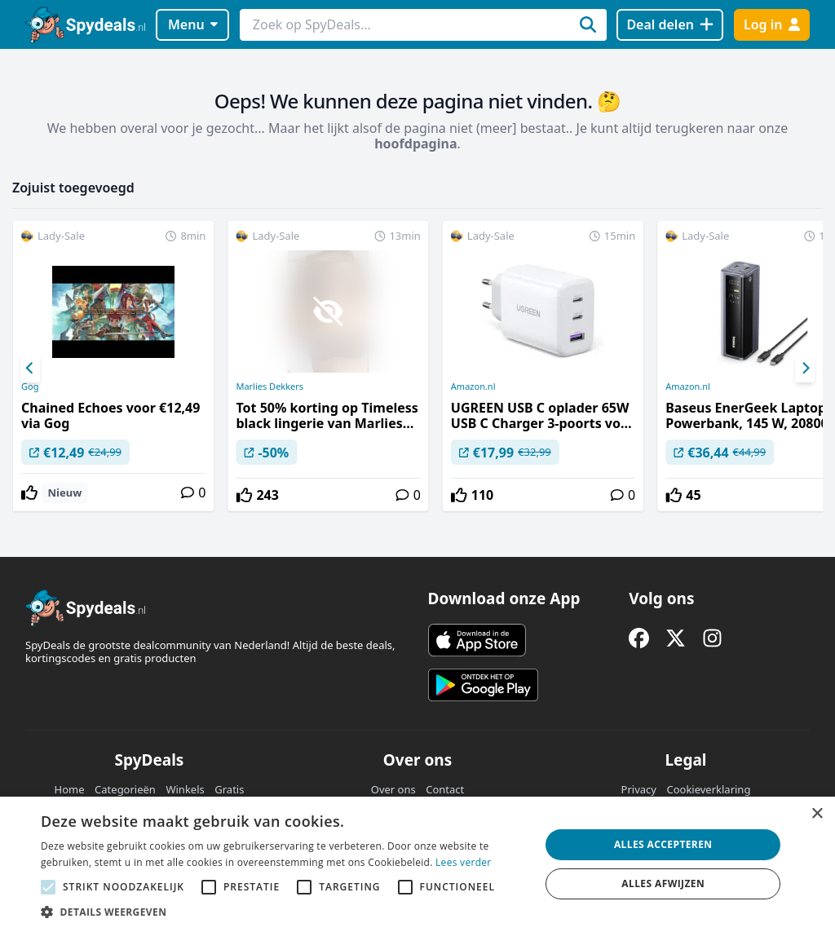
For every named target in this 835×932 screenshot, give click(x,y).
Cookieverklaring (708, 789)
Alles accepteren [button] (663, 844)
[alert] (417, 864)
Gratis (229, 789)
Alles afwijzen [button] (663, 883)
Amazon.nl (473, 386)
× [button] (817, 814)
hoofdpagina (415, 143)
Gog (29, 386)
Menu (193, 24)
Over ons (393, 789)
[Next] (805, 368)
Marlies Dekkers (269, 386)
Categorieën (125, 789)
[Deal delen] (669, 25)
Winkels (185, 789)
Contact (445, 789)
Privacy (638, 789)
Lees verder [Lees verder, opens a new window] (463, 862)
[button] (283, 911)
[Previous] (30, 368)
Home (70, 789)
